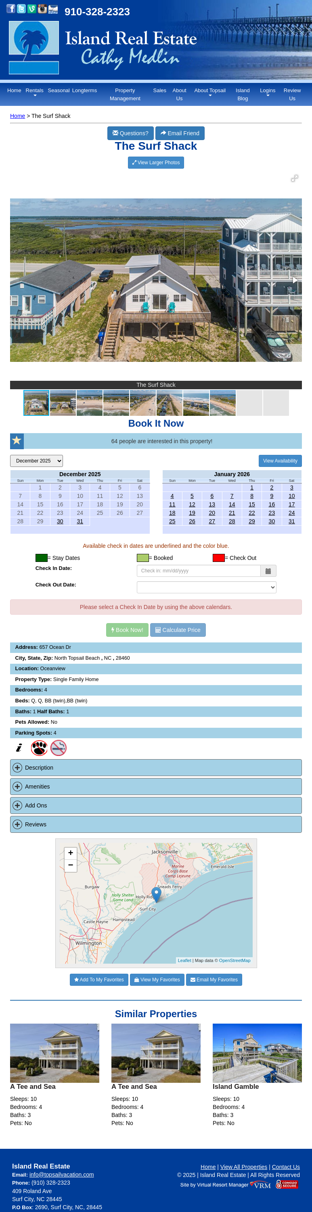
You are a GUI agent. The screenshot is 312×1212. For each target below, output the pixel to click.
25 (172, 521)
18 (172, 513)
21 (232, 513)
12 (192, 504)
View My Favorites (157, 980)
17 (292, 504)
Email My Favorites (214, 980)
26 (192, 521)
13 (212, 504)
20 (212, 513)
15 (252, 504)
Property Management (125, 94)
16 (272, 504)
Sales (159, 90)
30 (60, 521)
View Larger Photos (156, 162)
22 (252, 513)
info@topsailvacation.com (61, 1174)
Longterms (84, 90)
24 (292, 513)
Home (14, 90)
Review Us (292, 94)
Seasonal (59, 90)
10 (292, 496)
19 (192, 513)
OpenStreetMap (235, 960)
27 (212, 521)
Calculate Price (178, 630)
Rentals (35, 91)
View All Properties (243, 1167)
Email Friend (180, 133)
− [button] (70, 866)
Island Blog (243, 94)
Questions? (131, 133)
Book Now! (127, 630)
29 (252, 521)
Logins (267, 91)
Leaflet (184, 960)
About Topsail (210, 91)
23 (272, 513)
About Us (179, 94)
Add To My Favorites (99, 980)
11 (172, 504)
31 (80, 521)
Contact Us (286, 1167)
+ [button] (70, 854)
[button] (294, 178)
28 (232, 521)
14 (232, 504)
